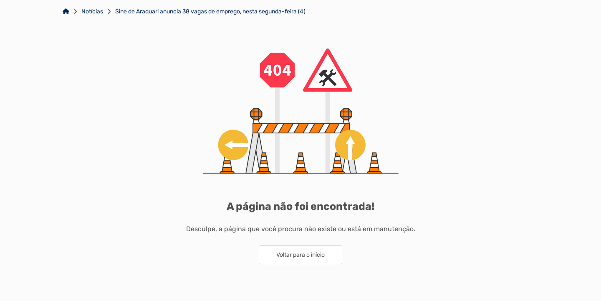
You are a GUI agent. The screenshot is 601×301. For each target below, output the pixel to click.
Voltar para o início (300, 254)
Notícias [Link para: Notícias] (92, 11)
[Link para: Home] (66, 11)
